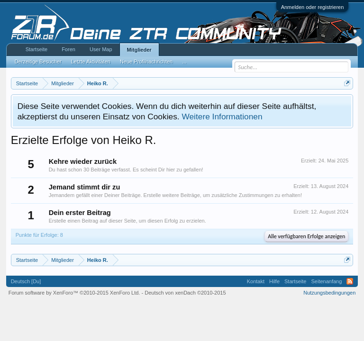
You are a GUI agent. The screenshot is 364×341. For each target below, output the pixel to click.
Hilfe (274, 281)
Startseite (36, 49)
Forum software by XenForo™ (74, 293)
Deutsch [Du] (26, 281)
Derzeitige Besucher (38, 61)
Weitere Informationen (222, 116)
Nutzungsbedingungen (329, 293)
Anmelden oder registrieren (312, 7)
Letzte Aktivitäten (90, 61)
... (184, 61)
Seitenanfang (326, 281)
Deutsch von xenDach (185, 293)
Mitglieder (139, 50)
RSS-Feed (349, 281)
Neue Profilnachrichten (146, 61)
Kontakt (255, 281)
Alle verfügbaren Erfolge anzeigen (306, 236)
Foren (68, 49)
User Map (101, 49)
